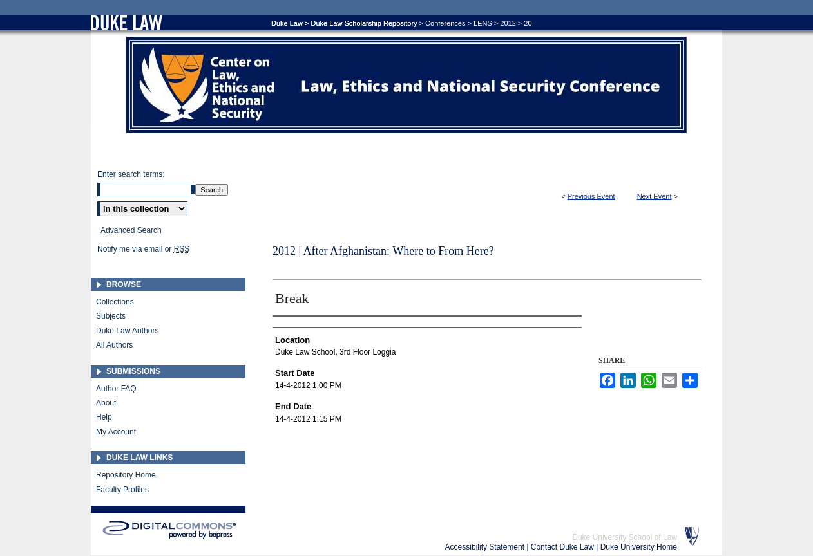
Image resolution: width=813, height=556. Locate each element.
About (106, 402)
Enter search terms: (131, 174)
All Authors (114, 344)
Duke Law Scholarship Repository (364, 23)
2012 (507, 23)
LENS (482, 23)
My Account (116, 431)
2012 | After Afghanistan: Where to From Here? (383, 251)
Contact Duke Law (563, 546)
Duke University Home (638, 546)
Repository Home (126, 474)
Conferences (445, 23)
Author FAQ (116, 388)
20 (527, 23)
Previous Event (591, 196)
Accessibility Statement (486, 546)
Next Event (654, 196)
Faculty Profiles (122, 489)
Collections (115, 301)
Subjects (111, 315)
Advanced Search (131, 230)
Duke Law (287, 23)
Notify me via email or (143, 249)
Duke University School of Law (624, 537)
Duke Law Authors (127, 330)
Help (104, 417)
